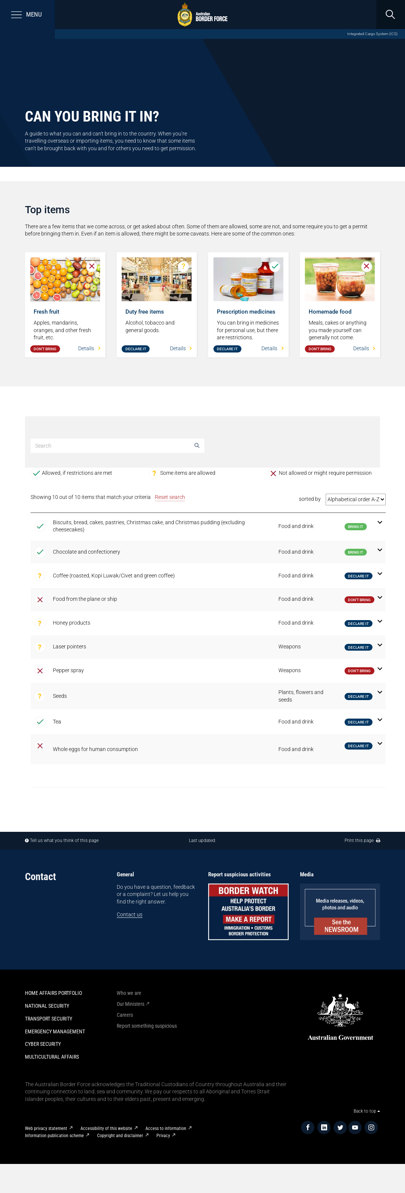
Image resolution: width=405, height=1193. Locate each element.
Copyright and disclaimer (120, 1135)
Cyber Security (43, 1044)
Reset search (170, 497)
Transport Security (48, 1019)
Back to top (367, 1111)
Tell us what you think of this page (64, 840)
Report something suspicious (147, 1026)
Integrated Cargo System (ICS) (372, 33)
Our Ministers (130, 1004)
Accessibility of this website (106, 1128)
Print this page (362, 840)
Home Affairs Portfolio (53, 993)
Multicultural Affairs (52, 1057)
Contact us (129, 914)
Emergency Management (55, 1031)
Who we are (129, 993)
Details (89, 348)
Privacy (163, 1135)
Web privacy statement (46, 1128)
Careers (125, 1015)
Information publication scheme (54, 1135)
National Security (47, 1006)
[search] (390, 14)
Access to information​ (165, 1128)
